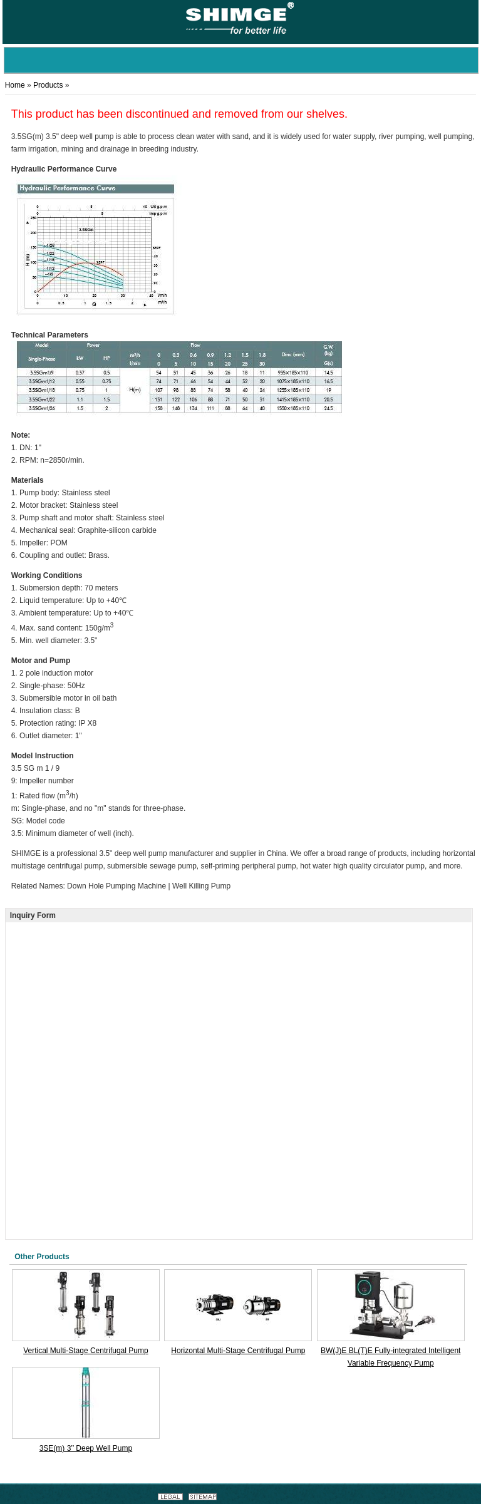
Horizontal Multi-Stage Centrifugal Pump (238, 1350)
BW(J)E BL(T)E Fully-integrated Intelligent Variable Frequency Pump (390, 1356)
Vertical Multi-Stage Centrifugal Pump (85, 1350)
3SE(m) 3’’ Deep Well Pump (86, 1448)
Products (48, 85)
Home (15, 85)
